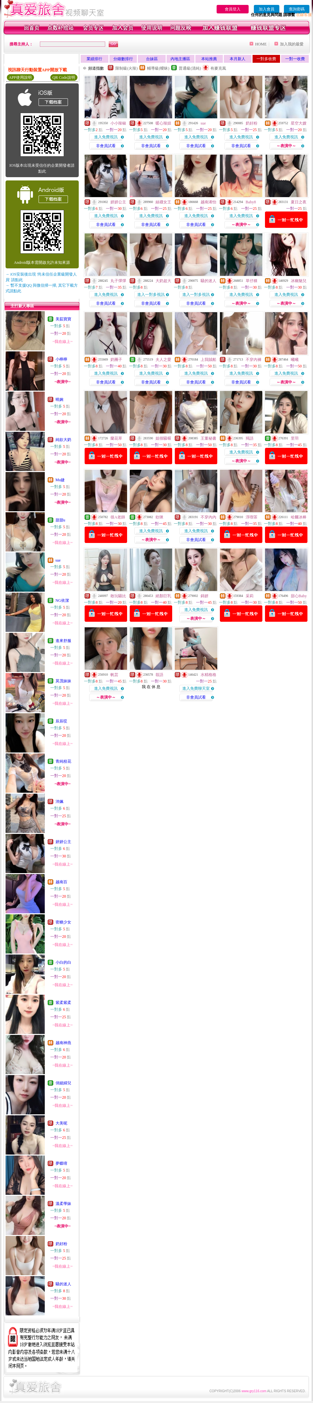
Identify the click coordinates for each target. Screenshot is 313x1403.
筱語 (159, 674)
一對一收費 (295, 59)
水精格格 (208, 674)
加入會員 (266, 9)
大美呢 (61, 1123)
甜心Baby (299, 596)
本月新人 (237, 59)
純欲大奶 (63, 439)
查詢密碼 (297, 9)
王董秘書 (208, 438)
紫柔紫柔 (63, 1002)
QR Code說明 (64, 77)
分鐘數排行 (123, 59)
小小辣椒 (118, 123)
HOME (261, 44)
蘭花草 (116, 438)
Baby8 (251, 202)
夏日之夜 (298, 202)
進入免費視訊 (106, 137)
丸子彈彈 (118, 281)
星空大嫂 (298, 123)
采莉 (250, 596)
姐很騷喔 (163, 438)
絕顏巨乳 (163, 596)
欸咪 (159, 517)
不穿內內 (208, 517)
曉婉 (59, 399)
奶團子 (116, 359)
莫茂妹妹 (63, 681)
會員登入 (232, 9)
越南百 (61, 882)
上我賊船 (208, 359)
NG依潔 (62, 600)
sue (58, 560)
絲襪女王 (163, 202)
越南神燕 (63, 1042)
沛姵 (59, 801)
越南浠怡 (208, 202)
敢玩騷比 (118, 596)
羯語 (250, 438)
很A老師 (117, 517)
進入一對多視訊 (151, 294)
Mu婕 (60, 480)
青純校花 (63, 761)
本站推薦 (209, 59)
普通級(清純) (190, 68)
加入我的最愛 (292, 44)
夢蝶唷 (61, 1163)
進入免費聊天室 (196, 688)
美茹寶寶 (63, 319)
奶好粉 (61, 1244)
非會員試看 (106, 146)
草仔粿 (251, 281)
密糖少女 (63, 922)
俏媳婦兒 (63, 1083)
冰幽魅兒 (298, 281)
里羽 (295, 438)
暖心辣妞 (163, 123)
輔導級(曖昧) (158, 68)
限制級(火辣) (126, 68)
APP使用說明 (20, 77)
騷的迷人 (63, 1284)
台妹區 (152, 59)
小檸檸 (61, 359)
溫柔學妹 (63, 1203)
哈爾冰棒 (298, 517)
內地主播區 (180, 59)
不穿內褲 (253, 359)
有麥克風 (218, 68)
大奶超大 (163, 281)
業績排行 (94, 59)
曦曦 (295, 359)
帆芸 (114, 674)
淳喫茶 (251, 517)
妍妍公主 (63, 841)
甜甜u (60, 520)
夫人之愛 (163, 359)
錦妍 (204, 596)
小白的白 (63, 962)
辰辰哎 (61, 721)
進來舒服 (63, 640)
